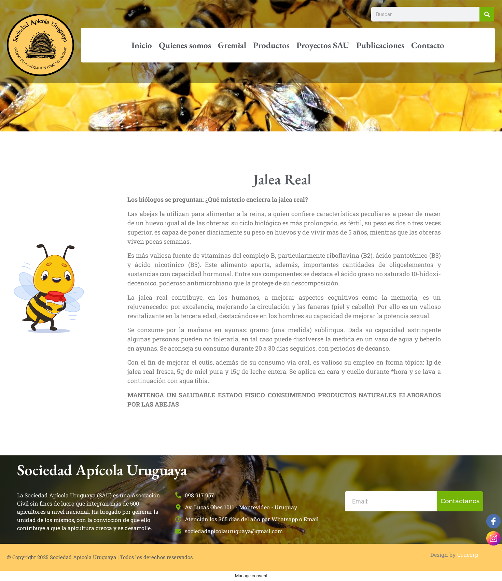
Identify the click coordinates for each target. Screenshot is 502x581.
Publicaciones (380, 45)
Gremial (232, 45)
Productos (271, 45)
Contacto (427, 45)
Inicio (141, 45)
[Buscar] (486, 14)
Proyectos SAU (322, 45)
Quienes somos (185, 45)
